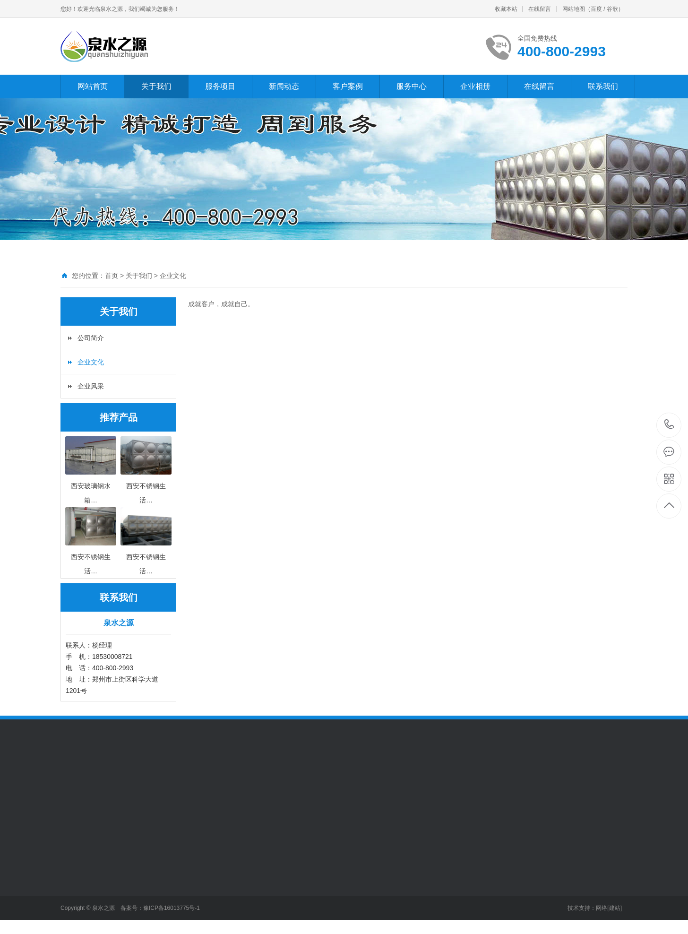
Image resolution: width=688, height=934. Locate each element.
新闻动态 (284, 86)
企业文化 (173, 275)
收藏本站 (506, 9)
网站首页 (92, 86)
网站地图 (573, 9)
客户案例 (348, 86)
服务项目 (220, 86)
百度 (596, 9)
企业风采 (90, 386)
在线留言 (539, 9)
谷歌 (612, 9)
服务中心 (411, 86)
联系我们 (603, 86)
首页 (111, 275)
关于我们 (156, 86)
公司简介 (90, 338)
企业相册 (475, 86)
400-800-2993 (669, 425)
